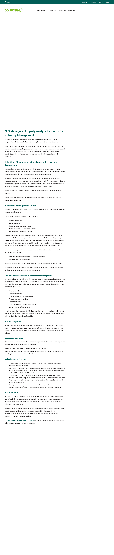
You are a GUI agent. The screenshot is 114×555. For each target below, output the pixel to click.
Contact (85, 2)
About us (62, 10)
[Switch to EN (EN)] (107, 2)
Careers (71, 10)
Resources (52, 10)
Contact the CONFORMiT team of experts (19, 420)
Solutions (41, 10)
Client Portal (97, 2)
